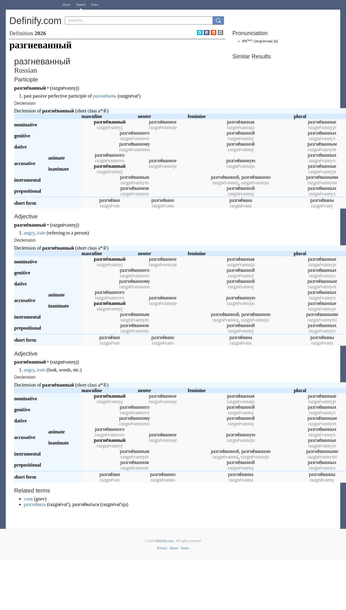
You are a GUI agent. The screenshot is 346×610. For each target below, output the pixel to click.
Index (95, 4)
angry (29, 232)
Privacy (162, 548)
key (250, 40)
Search (81, 4)
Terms (184, 548)
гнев (28, 498)
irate (41, 232)
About (174, 548)
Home (66, 4)
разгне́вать (104, 96)
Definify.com (164, 541)
